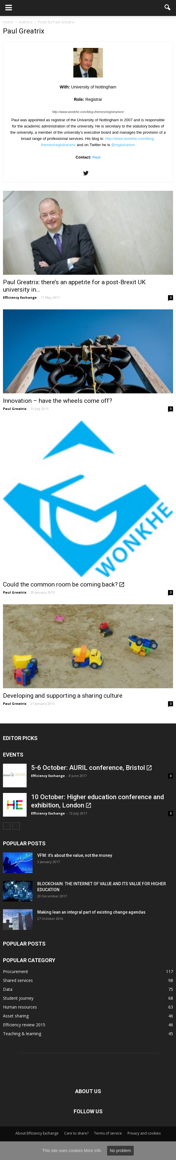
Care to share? (76, 1133)
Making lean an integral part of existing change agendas (91, 912)
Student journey (18, 998)
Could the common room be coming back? (60, 584)
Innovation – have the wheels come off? (57, 400)
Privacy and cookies (144, 1133)
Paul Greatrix (14, 408)
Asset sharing (16, 1016)
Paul (96, 157)
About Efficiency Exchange (37, 1133)
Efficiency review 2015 (24, 1024)
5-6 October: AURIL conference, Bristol (88, 767)
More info (92, 1150)
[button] (167, 8)
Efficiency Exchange (20, 297)
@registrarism (123, 145)
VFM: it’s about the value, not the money (74, 855)
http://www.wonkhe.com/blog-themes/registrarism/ (88, 112)
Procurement (15, 971)
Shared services (18, 980)
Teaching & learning (22, 1033)
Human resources (20, 1007)
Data (7, 989)
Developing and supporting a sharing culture (62, 695)
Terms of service (108, 1133)
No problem (120, 1150)
